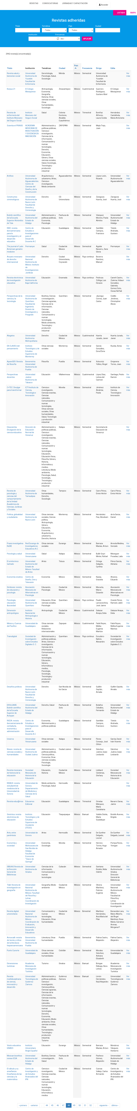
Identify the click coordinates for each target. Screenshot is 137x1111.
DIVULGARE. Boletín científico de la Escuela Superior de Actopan (14, 710)
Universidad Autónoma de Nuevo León (31, 517)
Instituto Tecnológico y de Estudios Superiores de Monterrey (32, 351)
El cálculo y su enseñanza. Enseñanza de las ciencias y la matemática (14, 1074)
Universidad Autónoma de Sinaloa (31, 869)
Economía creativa (15, 577)
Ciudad (98, 26)
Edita (113, 68)
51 (85, 1105)
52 (91, 1105)
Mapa (133, 13)
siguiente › (104, 1105)
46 (58, 1105)
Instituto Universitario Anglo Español (31, 1048)
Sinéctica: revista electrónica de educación (14, 817)
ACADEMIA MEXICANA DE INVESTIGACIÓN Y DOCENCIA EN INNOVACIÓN (32, 130)
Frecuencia (59, 35)
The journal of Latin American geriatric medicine (15, 249)
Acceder (103, 5)
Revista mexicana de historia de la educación (14, 773)
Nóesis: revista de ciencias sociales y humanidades (14, 752)
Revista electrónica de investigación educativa (15, 280)
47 (63, 1105)
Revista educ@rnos (15, 801)
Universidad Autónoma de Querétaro (31, 603)
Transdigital (12, 636)
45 (52, 1105)
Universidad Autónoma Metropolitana (31, 338)
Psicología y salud (14, 554)
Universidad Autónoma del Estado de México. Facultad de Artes (32, 566)
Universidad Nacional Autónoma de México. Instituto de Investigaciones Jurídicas (32, 265)
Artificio (10, 176)
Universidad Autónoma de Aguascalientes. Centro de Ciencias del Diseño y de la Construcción (32, 184)
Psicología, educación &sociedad (11, 603)
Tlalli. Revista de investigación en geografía (14, 887)
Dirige (99, 68)
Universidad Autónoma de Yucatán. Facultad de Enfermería (31, 78)
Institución (33, 35)
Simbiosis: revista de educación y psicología (14, 590)
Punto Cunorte (13, 950)
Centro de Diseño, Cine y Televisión (31, 579)
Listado (121, 13)
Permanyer (30, 246)
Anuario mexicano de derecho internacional (14, 259)
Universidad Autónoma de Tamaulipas (31, 493)
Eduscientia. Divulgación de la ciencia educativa (14, 430)
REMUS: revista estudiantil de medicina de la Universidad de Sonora (13, 788)
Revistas (33, 3)
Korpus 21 (11, 89)
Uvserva (10, 739)
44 (47, 1105)
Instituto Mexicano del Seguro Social (31, 115)
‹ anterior (34, 1105)
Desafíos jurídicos (14, 687)
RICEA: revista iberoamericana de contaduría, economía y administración (15, 726)
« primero (23, 1105)
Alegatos (11, 336)
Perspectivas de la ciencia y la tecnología (14, 298)
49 (74, 1105)
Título (17, 26)
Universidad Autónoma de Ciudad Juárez (31, 752)
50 (80, 1105)
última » (115, 1105)
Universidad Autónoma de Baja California (31, 280)
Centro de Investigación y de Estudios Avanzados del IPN (31, 1074)
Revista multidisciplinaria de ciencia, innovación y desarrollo (14, 981)
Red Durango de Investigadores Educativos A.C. (32, 546)
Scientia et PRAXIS (15, 125)
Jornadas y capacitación (75, 3)
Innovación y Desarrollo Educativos (30, 930)
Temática (46, 26)
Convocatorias (50, 3)
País (70, 26)
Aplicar (87, 39)
